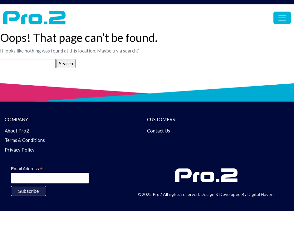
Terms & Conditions (25, 140)
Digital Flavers (261, 194)
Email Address (27, 169)
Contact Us (158, 130)
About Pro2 (17, 130)
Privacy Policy (20, 149)
